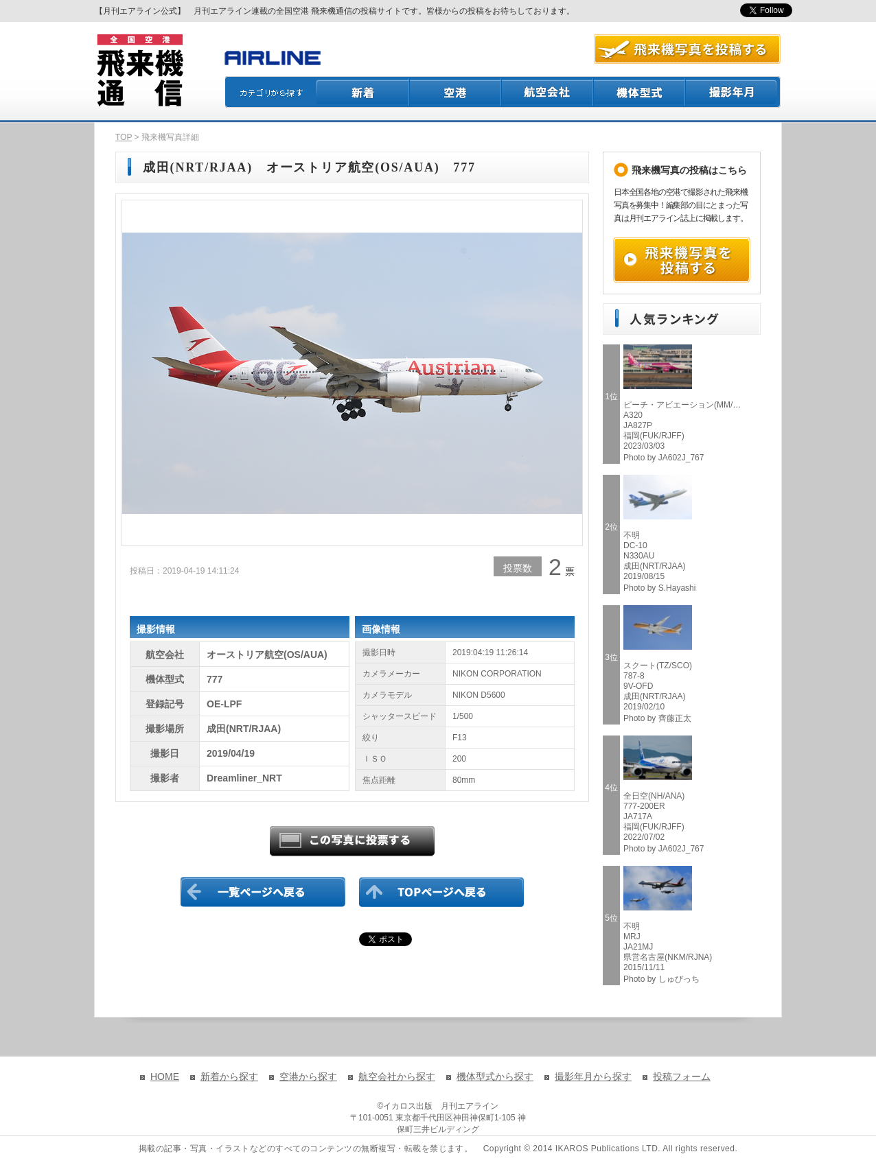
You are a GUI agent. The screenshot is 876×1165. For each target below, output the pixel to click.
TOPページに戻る (441, 892)
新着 (363, 92)
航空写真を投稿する (687, 49)
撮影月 (733, 92)
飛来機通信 (139, 70)
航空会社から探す (396, 1076)
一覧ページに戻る (263, 892)
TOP (123, 137)
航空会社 (548, 92)
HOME (164, 1076)
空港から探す (308, 1076)
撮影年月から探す (593, 1076)
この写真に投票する (352, 841)
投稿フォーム (682, 1076)
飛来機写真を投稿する (681, 260)
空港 (456, 92)
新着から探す (229, 1076)
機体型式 (640, 92)
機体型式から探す (495, 1076)
